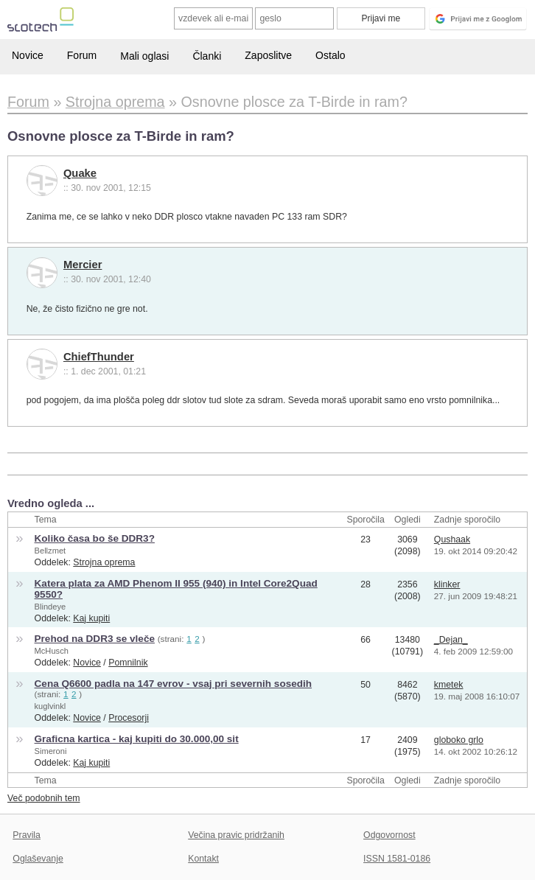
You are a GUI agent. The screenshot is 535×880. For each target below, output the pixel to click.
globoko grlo (458, 740)
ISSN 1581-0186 (396, 858)
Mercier (82, 264)
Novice (27, 55)
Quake (80, 173)
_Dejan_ (451, 640)
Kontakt (203, 858)
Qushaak (452, 539)
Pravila (27, 835)
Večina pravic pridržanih (236, 835)
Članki (206, 56)
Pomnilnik (127, 662)
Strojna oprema (104, 562)
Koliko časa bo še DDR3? (95, 538)
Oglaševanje (38, 858)
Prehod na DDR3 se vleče (95, 638)
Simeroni (51, 751)
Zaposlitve (268, 55)
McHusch (52, 650)
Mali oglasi (144, 56)
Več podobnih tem (43, 798)
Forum (82, 55)
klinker (447, 584)
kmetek (449, 685)
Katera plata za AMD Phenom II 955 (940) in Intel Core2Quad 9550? (176, 589)
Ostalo (330, 55)
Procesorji (128, 718)
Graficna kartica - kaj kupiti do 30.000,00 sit (137, 738)
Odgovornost (389, 835)
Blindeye (50, 606)
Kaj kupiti (91, 618)
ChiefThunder (98, 357)
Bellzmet (50, 550)
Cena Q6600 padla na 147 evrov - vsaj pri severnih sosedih (173, 683)
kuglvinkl (50, 706)
